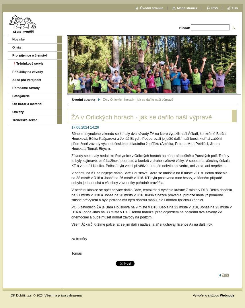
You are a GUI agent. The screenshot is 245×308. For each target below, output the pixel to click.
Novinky (18, 39)
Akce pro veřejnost (26, 80)
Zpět (225, 275)
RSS (214, 8)
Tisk (235, 8)
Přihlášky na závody (27, 71)
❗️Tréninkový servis (28, 63)
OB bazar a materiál (27, 104)
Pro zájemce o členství (29, 55)
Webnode (227, 295)
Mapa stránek (187, 8)
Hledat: (184, 28)
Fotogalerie (21, 96)
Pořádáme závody (26, 88)
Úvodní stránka (83, 99)
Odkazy (18, 112)
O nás (16, 47)
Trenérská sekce (24, 120)
